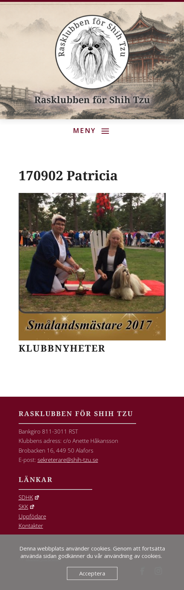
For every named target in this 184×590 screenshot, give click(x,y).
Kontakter (31, 525)
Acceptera (92, 573)
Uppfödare (32, 516)
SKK (27, 506)
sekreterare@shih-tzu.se (68, 459)
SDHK (29, 497)
